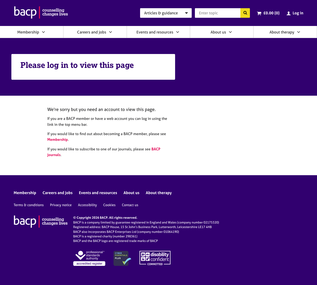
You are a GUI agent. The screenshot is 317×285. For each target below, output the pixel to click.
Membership (28, 32)
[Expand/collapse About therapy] (298, 31)
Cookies (109, 205)
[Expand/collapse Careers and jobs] (110, 31)
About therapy (281, 32)
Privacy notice (61, 205)
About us (218, 32)
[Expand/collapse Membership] (43, 31)
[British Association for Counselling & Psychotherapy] (41, 13)
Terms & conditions (29, 205)
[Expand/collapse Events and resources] (177, 31)
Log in (298, 12)
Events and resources (154, 32)
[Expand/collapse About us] (230, 31)
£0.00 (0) (271, 12)
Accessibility (87, 205)
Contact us (130, 205)
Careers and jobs (91, 32)
